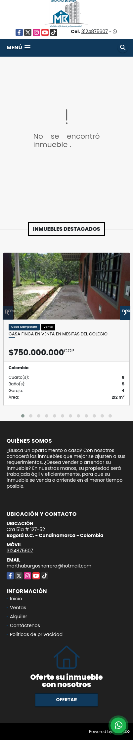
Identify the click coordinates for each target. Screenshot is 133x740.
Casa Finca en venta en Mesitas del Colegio (58, 334)
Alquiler (18, 616)
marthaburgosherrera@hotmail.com (49, 566)
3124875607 (94, 31)
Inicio (16, 598)
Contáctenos (25, 625)
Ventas (18, 607)
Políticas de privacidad (36, 634)
